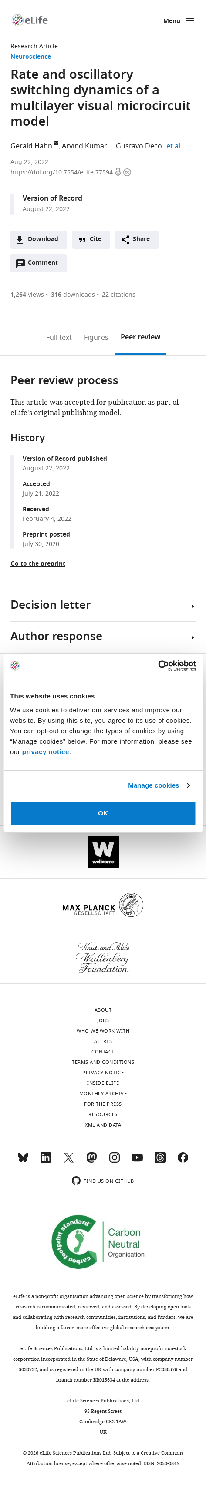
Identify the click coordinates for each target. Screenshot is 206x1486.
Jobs (103, 1020)
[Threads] (160, 1161)
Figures (96, 337)
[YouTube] (137, 1161)
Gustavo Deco (139, 146)
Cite (95, 240)
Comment (45, 265)
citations (118, 294)
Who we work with (103, 1030)
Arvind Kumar (84, 146)
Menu (171, 22)
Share (141, 240)
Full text (59, 337)
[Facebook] (183, 1161)
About (103, 1009)
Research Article (34, 46)
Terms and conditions (103, 1062)
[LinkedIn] (46, 1161)
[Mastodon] (91, 1161)
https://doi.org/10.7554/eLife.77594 (62, 172)
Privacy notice (103, 1072)
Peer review (140, 337)
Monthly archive (103, 1093)
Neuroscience (30, 57)
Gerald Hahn (31, 146)
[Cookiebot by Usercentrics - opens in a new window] (158, 665)
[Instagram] (114, 1161)
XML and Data (103, 1124)
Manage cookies (153, 785)
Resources (103, 1114)
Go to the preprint (37, 564)
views (27, 294)
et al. (175, 146)
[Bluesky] (23, 1161)
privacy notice (45, 751)
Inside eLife (103, 1083)
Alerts (103, 1041)
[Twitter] (69, 1161)
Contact (103, 1051)
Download (43, 240)
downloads (73, 294)
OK (103, 813)
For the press (103, 1103)
